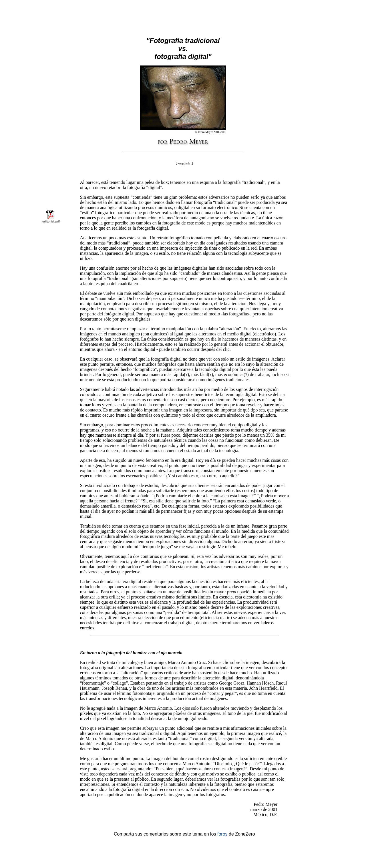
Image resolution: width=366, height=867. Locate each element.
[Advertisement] (183, 13)
